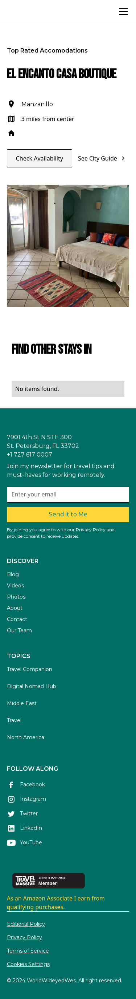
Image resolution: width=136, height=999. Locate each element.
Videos (15, 585)
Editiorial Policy (26, 924)
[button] (122, 11)
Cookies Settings (28, 964)
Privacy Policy (24, 937)
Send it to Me (68, 514)
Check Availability (39, 158)
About (14, 608)
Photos (16, 597)
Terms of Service (28, 951)
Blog (13, 574)
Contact (17, 619)
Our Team (19, 630)
